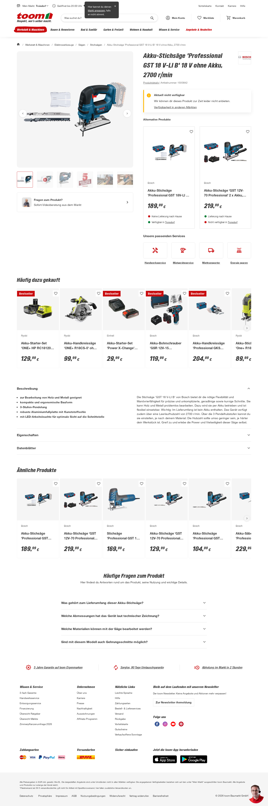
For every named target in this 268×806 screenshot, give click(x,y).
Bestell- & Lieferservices (128, 708)
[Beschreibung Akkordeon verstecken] (134, 388)
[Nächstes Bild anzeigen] (127, 113)
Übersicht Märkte (29, 718)
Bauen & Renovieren (62, 29)
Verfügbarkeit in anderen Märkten (175, 107)
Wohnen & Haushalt (141, 29)
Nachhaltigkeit (84, 708)
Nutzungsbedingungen (93, 795)
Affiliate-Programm (87, 718)
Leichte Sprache (123, 692)
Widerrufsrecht (117, 795)
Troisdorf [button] (42, 5)
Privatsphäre (45, 795)
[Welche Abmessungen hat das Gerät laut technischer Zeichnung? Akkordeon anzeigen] (134, 615)
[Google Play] (193, 762)
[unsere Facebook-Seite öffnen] (157, 725)
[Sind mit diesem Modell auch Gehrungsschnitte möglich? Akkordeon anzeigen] (134, 641)
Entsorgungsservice (30, 703)
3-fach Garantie (28, 692)
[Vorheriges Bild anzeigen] (23, 113)
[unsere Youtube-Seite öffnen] (173, 725)
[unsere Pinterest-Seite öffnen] (181, 725)
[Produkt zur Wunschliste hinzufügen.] (191, 132)
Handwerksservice (29, 698)
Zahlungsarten (122, 703)
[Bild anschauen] (75, 109)
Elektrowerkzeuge (64, 44)
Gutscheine (121, 729)
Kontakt (219, 5)
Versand (119, 713)
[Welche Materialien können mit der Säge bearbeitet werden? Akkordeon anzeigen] (134, 628)
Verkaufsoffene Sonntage (128, 734)
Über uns (82, 692)
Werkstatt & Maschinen (30, 29)
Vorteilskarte (204, 5)
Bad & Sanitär (89, 29)
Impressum (62, 795)
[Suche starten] (151, 18)
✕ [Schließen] (115, 6)
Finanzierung (27, 708)
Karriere (232, 5)
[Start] (18, 45)
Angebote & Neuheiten (199, 29)
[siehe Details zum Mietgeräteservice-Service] (183, 253)
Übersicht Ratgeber (30, 713)
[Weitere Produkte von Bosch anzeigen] (242, 68)
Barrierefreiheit (161, 795)
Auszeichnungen (86, 713)
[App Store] (165, 762)
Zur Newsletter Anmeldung (174, 702)
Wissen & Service (169, 29)
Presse (80, 703)
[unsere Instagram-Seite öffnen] (165, 725)
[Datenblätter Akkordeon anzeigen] (134, 448)
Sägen (81, 44)
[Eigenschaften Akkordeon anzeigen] (134, 435)
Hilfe (242, 5)
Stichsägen (96, 44)
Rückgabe (120, 718)
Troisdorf (170, 222)
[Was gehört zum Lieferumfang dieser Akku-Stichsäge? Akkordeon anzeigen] (134, 602)
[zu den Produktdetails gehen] (151, 82)
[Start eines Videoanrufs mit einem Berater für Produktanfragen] (75, 202)
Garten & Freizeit (113, 29)
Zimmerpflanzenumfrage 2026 (36, 724)
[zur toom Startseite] (35, 17)
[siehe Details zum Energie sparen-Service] (239, 253)
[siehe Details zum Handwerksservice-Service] (155, 253)
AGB (74, 795)
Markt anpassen (96, 10)
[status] (205, 18)
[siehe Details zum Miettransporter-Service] (211, 253)
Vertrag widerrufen (139, 795)
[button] (175, 18)
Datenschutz (26, 795)
